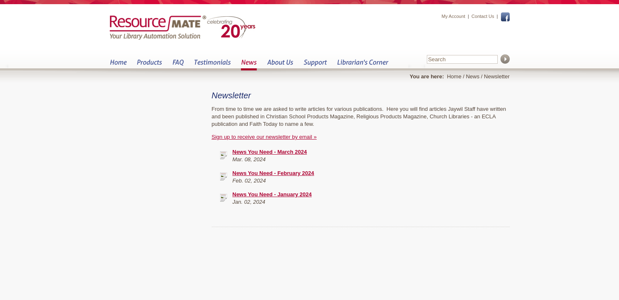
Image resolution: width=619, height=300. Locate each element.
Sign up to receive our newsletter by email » (264, 137)
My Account (453, 16)
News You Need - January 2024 (272, 194)
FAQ (178, 64)
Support (315, 64)
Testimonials (212, 64)
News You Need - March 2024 (270, 152)
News (249, 64)
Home (118, 64)
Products (149, 64)
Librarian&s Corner (362, 64)
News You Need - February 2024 (273, 173)
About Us (280, 64)
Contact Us (482, 16)
